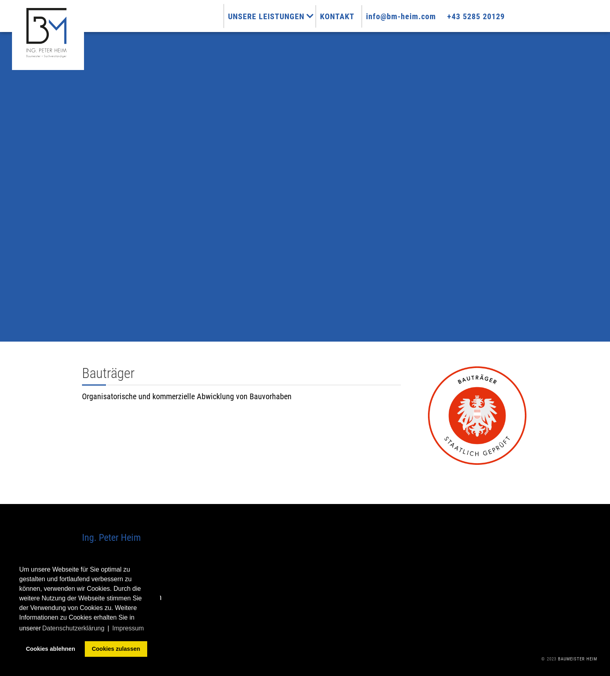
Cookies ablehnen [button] (50, 649)
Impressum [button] (128, 628)
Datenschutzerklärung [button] (73, 628)
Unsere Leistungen (275, 16)
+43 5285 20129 (481, 16)
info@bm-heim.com (406, 16)
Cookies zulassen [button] (116, 649)
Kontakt (342, 16)
